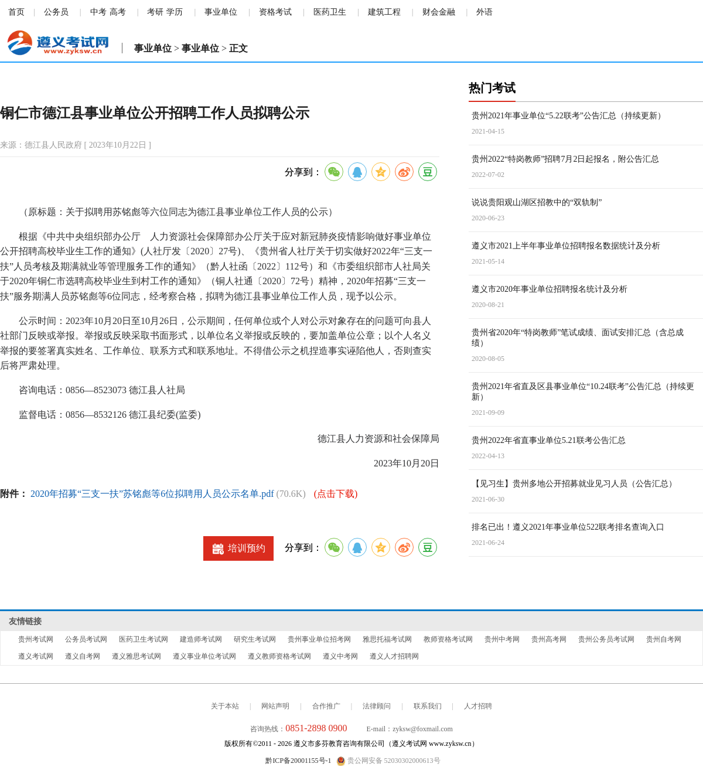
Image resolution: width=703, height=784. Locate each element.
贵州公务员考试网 (606, 639)
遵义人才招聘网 (394, 656)
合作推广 (326, 706)
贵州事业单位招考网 (319, 639)
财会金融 (438, 12)
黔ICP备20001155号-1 (298, 760)
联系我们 (428, 706)
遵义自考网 (82, 656)
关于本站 (225, 706)
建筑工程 (384, 12)
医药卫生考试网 (143, 639)
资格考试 (275, 12)
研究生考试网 (255, 639)
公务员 (56, 12)
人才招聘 (478, 706)
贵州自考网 (663, 639)
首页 (16, 12)
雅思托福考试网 (387, 639)
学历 (174, 12)
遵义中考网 (340, 656)
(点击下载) (336, 494)
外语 (484, 12)
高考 (118, 12)
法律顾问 (377, 706)
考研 (155, 12)
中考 (98, 12)
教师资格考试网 (448, 639)
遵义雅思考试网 (136, 656)
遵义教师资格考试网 (279, 656)
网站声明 (275, 706)
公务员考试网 (86, 639)
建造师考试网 (201, 639)
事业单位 (220, 12)
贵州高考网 (549, 639)
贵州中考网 (502, 639)
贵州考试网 (35, 639)
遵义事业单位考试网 (204, 656)
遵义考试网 (35, 656)
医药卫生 (329, 12)
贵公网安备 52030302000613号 (388, 761)
